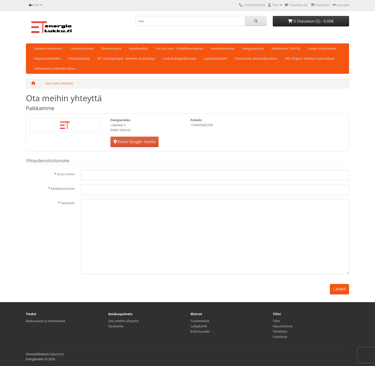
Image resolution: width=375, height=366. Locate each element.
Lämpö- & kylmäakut (322, 48)
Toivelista (280, 331)
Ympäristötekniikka (47, 58)
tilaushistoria (282, 326)
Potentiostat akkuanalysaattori (256, 58)
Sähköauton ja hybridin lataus (54, 68)
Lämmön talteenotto (48, 48)
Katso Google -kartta (135, 141)
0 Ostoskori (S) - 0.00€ (311, 21)
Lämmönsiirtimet (82, 48)
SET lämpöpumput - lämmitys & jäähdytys (126, 58)
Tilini (276, 321)
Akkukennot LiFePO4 (285, 48)
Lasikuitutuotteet (215, 58)
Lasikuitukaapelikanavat (179, 58)
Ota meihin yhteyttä (59, 83)
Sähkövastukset (79, 58)
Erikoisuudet (200, 331)
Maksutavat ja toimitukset (45, 321)
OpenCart (57, 354)
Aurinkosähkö (138, 48)
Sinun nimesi (66, 174)
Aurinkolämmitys (223, 48)
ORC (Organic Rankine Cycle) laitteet (310, 58)
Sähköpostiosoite (63, 188)
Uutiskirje (280, 336)
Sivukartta (116, 326)
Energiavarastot (253, 48)
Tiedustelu (67, 203)
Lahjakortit (198, 326)
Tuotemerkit (199, 321)
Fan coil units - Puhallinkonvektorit (179, 48)
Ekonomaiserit (111, 48)
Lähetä (339, 289)
